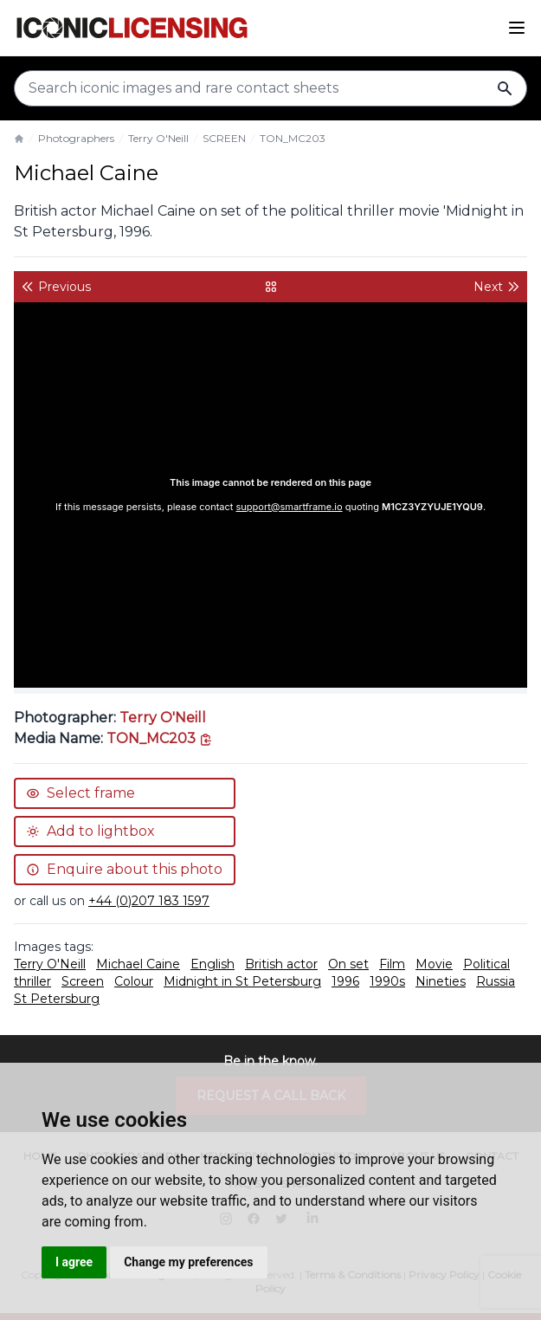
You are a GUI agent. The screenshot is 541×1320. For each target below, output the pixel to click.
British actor (281, 964)
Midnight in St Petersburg (242, 981)
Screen (82, 981)
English (212, 964)
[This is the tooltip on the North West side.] (159, 738)
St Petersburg (57, 998)
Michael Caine (138, 964)
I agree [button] (74, 1262)
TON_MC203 (292, 138)
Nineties (440, 981)
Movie (434, 964)
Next (496, 286)
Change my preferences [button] (188, 1262)
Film (392, 964)
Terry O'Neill (158, 138)
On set (348, 964)
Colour (133, 981)
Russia (495, 981)
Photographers (76, 138)
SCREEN (224, 138)
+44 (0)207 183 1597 (148, 901)
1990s (387, 981)
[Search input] (270, 88)
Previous (56, 286)
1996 (345, 981)
